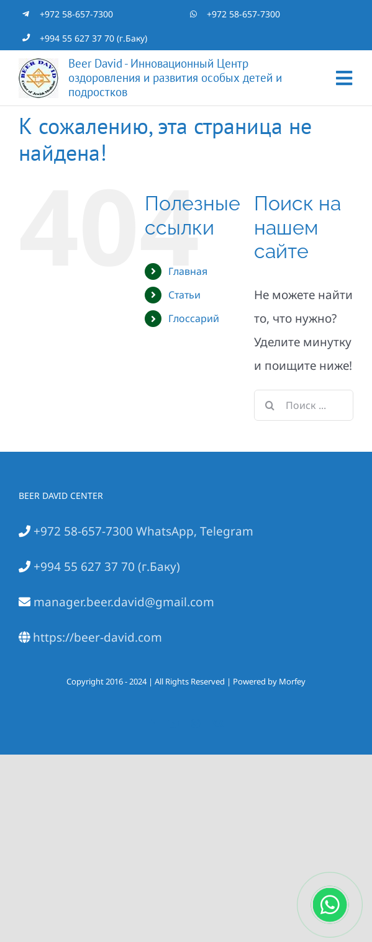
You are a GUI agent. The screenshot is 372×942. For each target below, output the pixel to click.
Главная (187, 271)
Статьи (184, 295)
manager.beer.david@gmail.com (122, 602)
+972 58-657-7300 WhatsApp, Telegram (141, 531)
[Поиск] (269, 405)
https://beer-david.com (96, 637)
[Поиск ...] (303, 405)
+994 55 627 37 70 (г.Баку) (93, 38)
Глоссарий (193, 318)
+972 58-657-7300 (76, 14)
